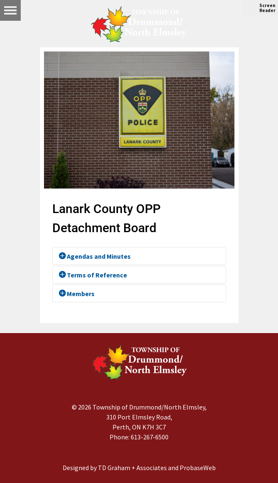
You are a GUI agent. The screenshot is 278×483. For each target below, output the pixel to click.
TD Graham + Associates (132, 467)
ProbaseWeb (198, 467)
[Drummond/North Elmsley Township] (139, 24)
